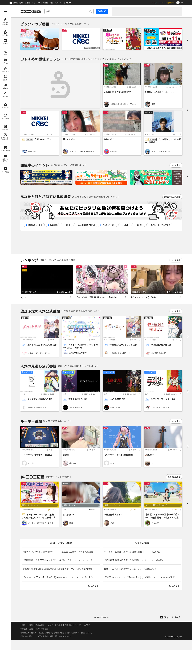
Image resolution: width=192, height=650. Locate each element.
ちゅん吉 (155, 523)
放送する (102, 11)
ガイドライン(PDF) (82, 625)
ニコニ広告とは (174, 477)
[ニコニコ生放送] (30, 11)
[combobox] (69, 11)
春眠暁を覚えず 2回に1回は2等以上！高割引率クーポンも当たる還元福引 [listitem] (57, 569)
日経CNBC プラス (43, 139)
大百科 (45, 3)
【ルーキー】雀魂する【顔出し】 (37, 455)
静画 (21, 3)
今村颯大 (114, 151)
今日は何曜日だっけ (113, 514)
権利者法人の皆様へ (28, 633)
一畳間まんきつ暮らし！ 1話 (123, 345)
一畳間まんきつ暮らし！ (120, 353)
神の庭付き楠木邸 (159, 353)
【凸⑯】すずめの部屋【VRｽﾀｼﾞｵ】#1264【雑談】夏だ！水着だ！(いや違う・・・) (163, 517)
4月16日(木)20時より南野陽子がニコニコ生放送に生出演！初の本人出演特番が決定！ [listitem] (61, 551)
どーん (31, 463)
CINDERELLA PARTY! (78, 353)
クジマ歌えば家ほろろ (37, 407)
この (112, 523)
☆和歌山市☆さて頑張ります (117, 92)
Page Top (101, 617)
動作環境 (58, 625)
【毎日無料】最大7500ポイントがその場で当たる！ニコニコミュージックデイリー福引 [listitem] (61, 560)
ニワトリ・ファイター (161, 407)
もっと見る (175, 165)
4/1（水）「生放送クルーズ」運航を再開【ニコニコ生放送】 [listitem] (132, 551)
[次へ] (188, 177)
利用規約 (68, 625)
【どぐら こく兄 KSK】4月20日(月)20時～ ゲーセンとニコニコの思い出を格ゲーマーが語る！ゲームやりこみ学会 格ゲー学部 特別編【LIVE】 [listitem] (61, 577)
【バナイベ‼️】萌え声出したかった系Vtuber (96, 297)
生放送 (27, 3)
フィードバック (172, 617)
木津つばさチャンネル (161, 151)
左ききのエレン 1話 (77, 399)
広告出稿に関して (27, 636)
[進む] (188, 39)
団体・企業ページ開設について (79, 633)
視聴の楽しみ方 (26, 629)
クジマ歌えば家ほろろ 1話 (39, 399)
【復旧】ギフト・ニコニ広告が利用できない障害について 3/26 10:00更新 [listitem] (139, 577)
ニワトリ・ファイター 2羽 (163, 399)
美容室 (66, 455)
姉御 (71, 523)
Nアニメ (58, 3)
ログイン (153, 3)
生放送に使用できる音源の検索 (51, 633)
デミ (153, 463)
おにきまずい (69, 514)
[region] (5, 327)
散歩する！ (109, 139)
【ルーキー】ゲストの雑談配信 (118, 455)
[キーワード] (69, 11)
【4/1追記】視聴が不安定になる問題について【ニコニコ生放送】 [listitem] (134, 560)
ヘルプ (49, 625)
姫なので (72, 463)
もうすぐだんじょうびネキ (143, 297)
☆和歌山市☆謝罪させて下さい (123, 104)
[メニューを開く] (5, 11)
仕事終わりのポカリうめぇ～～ (159, 92)
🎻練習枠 (149, 455)
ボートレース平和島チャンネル (40, 523)
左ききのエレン (75, 407)
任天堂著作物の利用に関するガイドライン (54, 636)
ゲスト (113, 463)
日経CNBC (32, 151)
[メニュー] (139, 87)
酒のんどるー (69, 139)
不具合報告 (40, 625)
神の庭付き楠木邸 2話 (161, 345)
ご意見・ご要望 (26, 625)
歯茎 (153, 104)
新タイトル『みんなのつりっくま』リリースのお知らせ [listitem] (130, 569)
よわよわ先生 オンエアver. (39, 353)
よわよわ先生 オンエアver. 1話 (41, 345)
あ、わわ (25, 297)
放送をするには (42, 629)
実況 (51, 3)
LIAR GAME (115, 407)
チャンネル (36, 3)
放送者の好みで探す (172, 197)
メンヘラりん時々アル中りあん (81, 151)
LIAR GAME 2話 (117, 399)
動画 (16, 3)
